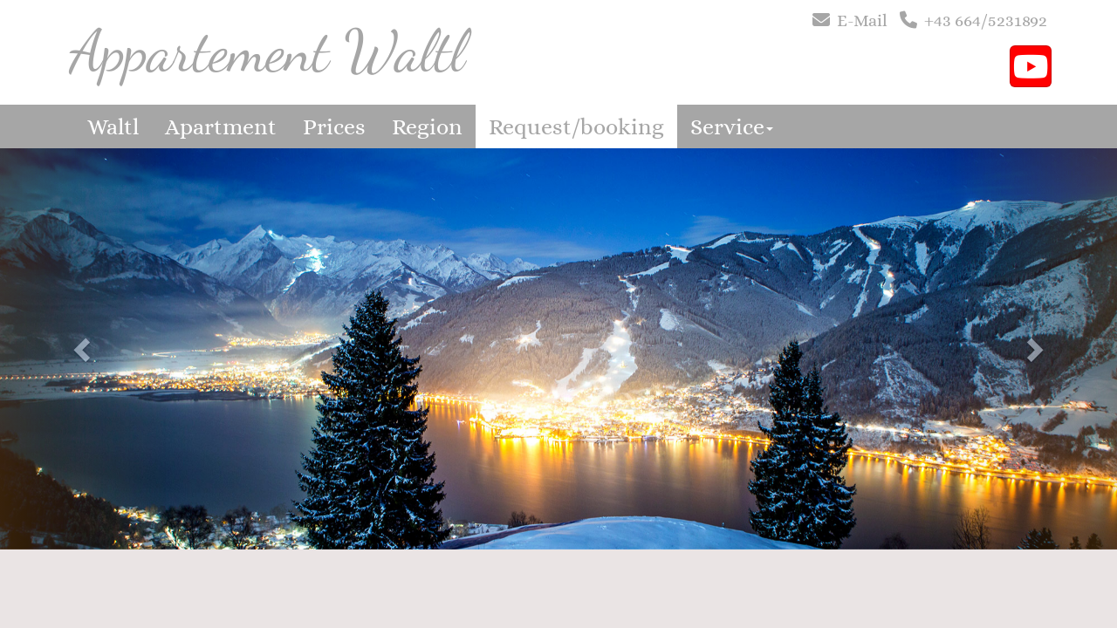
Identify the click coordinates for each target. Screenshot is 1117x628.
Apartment (221, 126)
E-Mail (862, 20)
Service (731, 126)
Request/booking (576, 126)
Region (427, 126)
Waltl (113, 126)
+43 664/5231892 (985, 20)
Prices (334, 126)
